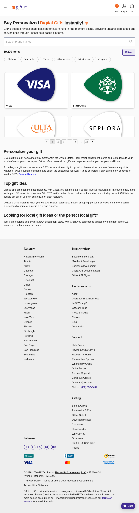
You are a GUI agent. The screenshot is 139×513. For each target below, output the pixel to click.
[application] (127, 506)
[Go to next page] (92, 141)
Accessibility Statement (36, 485)
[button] (11, 59)
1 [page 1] (52, 142)
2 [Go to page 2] (58, 142)
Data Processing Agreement (76, 480)
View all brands (27, 174)
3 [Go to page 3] (64, 142)
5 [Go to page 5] (75, 142)
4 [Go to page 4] (69, 142)
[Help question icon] (116, 5)
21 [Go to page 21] (86, 142)
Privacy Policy (33, 480)
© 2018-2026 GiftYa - (35, 472)
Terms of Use (51, 480)
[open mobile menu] (5, 8)
